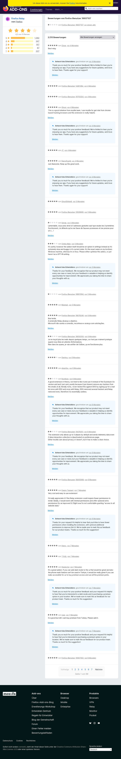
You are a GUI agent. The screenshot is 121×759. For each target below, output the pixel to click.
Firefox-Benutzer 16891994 (73, 294)
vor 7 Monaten (80, 490)
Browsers (94, 698)
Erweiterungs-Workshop (43, 706)
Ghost (64, 107)
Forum (35, 724)
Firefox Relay (17, 18)
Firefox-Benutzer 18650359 (73, 336)
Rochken (65, 379)
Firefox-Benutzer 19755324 (73, 97)
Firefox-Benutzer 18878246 (73, 315)
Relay (92, 706)
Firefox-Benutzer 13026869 (73, 212)
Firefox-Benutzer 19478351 (72, 432)
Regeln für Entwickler (42, 715)
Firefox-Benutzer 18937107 (72, 25)
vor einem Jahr (90, 25)
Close (64, 46)
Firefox (72, 3)
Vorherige (65, 669)
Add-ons (36, 693)
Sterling (65, 358)
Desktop (64, 698)
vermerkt (22, 747)
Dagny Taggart (67, 490)
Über (34, 698)
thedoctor (65, 567)
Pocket (92, 715)
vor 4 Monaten (73, 46)
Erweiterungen (36, 9)
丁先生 (64, 556)
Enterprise (65, 706)
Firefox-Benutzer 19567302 (73, 658)
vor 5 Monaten (78, 201)
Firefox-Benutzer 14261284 (72, 86)
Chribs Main (66, 244)
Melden (51, 53)
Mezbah (65, 305)
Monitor (93, 711)
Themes (48, 9)
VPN (91, 702)
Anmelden (114, 3)
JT (63, 150)
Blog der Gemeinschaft (43, 719)
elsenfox (65, 368)
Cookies (19, 741)
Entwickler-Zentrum (41, 711)
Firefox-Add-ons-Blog (43, 702)
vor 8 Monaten (90, 658)
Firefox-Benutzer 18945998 (73, 480)
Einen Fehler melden (41, 728)
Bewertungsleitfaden (42, 733)
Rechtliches (30, 741)
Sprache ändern (95, 746)
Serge (64, 223)
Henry (64, 546)
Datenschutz (8, 741)
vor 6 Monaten (90, 315)
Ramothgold (66, 161)
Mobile (63, 702)
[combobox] (101, 8)
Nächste (98, 669)
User (63, 615)
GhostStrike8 (67, 201)
